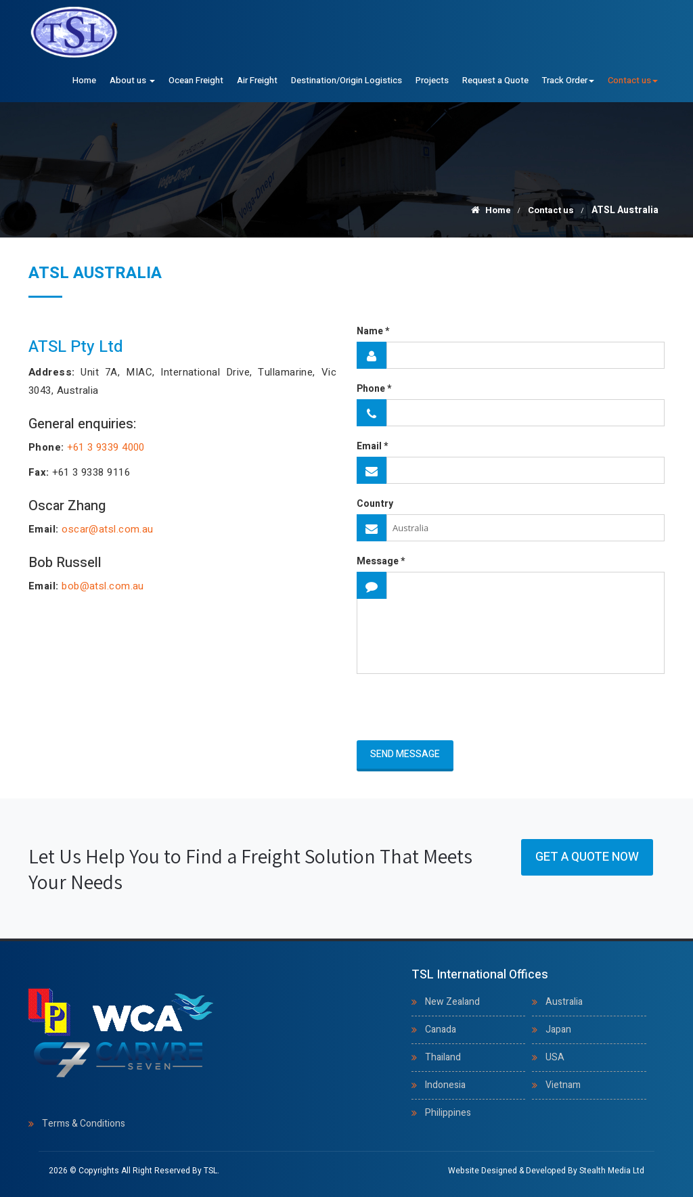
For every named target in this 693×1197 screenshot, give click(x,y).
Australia (564, 1002)
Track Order (568, 80)
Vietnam (563, 1085)
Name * (373, 331)
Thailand (443, 1057)
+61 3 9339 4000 (106, 447)
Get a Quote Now (587, 857)
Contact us (633, 80)
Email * (372, 446)
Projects (432, 80)
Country (375, 504)
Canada (440, 1029)
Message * (381, 561)
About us (132, 80)
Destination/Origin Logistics (346, 80)
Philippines (448, 1113)
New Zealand (452, 1002)
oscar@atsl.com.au (108, 529)
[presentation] (436, 707)
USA (554, 1057)
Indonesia (445, 1085)
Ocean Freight (196, 80)
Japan (558, 1029)
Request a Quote (495, 80)
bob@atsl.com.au (103, 586)
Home (84, 80)
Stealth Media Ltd (611, 1171)
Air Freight (257, 80)
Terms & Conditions (83, 1123)
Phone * (374, 389)
